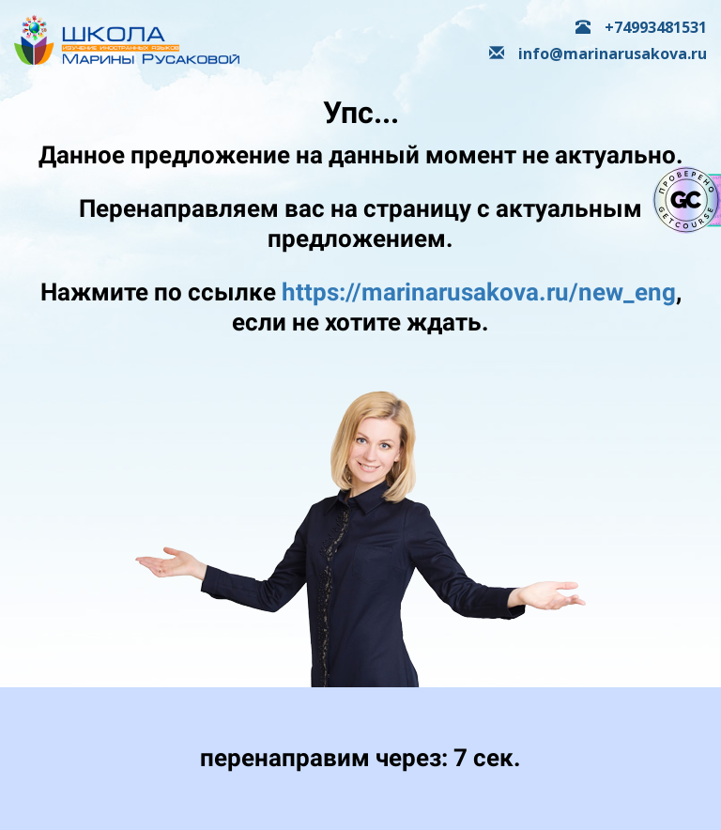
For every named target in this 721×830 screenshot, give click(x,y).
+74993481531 (641, 27)
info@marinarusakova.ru (598, 53)
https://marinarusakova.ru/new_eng (479, 292)
